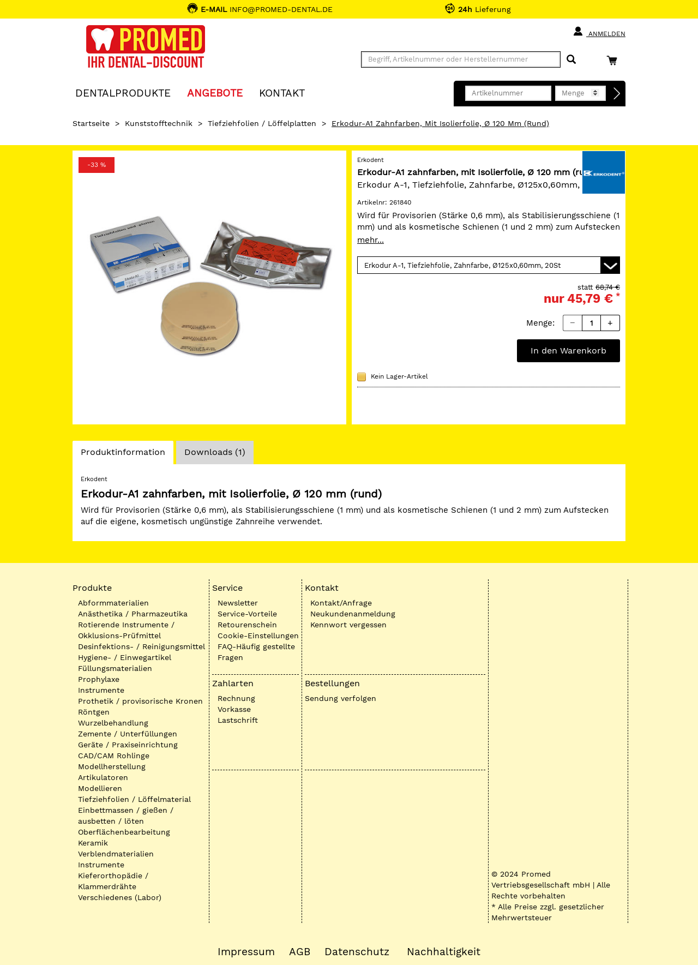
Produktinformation (122, 455)
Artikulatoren (103, 777)
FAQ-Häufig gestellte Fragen (256, 652)
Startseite (91, 123)
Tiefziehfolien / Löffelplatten (262, 123)
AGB (299, 952)
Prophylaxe (98, 679)
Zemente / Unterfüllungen (127, 733)
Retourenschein (247, 624)
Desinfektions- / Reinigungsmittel (141, 646)
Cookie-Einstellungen (258, 635)
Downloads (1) (214, 452)
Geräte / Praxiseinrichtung (128, 744)
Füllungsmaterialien (115, 668)
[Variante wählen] (488, 265)
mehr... (370, 240)
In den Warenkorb (568, 350)
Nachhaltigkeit (443, 952)
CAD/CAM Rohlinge (113, 755)
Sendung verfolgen (340, 698)
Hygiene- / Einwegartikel (124, 657)
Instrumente (101, 690)
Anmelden (599, 32)
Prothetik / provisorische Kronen (140, 701)
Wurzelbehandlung (113, 722)
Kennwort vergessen (348, 624)
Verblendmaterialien (116, 853)
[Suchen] (571, 60)
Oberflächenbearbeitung (124, 832)
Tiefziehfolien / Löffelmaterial (134, 799)
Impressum (246, 952)
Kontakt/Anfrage (341, 602)
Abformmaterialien (113, 602)
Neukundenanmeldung (352, 613)
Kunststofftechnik (158, 123)
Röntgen (94, 712)
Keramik (93, 842)
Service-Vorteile (247, 613)
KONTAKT (282, 92)
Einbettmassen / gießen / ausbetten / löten (125, 815)
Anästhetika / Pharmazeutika (133, 613)
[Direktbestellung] (617, 93)
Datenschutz (356, 952)
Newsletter (238, 602)
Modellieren (100, 788)
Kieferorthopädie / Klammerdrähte (113, 881)
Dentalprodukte (123, 92)
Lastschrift (238, 720)
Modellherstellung (112, 766)
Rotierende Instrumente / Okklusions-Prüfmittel (126, 630)
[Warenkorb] (614, 60)
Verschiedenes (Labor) (119, 897)
